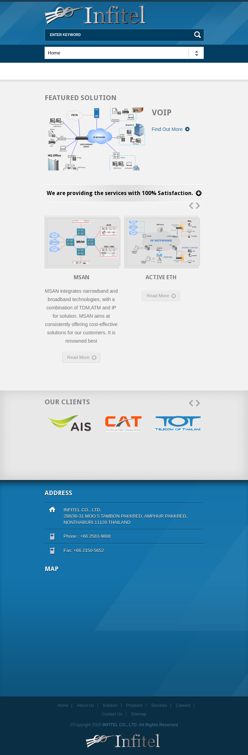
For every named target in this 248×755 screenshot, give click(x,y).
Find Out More (171, 129)
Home (62, 705)
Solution (110, 705)
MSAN (81, 277)
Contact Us (112, 714)
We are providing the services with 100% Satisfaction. (120, 193)
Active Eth (161, 277)
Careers (183, 705)
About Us (85, 705)
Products (134, 705)
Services (159, 705)
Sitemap (138, 714)
